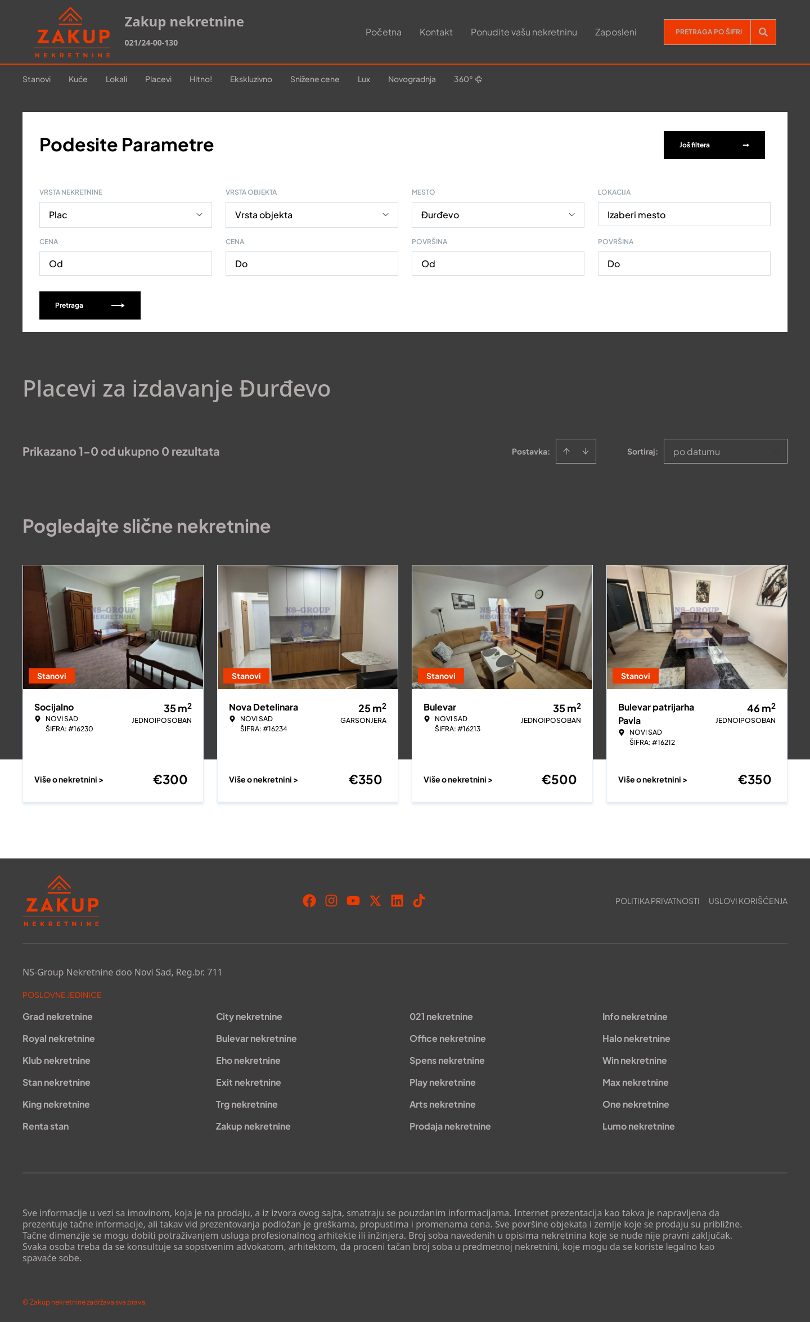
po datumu (696, 449)
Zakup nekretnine (253, 1124)
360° (468, 79)
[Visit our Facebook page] (309, 898)
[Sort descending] (585, 449)
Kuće (78, 79)
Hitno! (201, 79)
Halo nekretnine (636, 1036)
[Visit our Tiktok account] (419, 898)
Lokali (116, 79)
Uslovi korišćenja (748, 898)
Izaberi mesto (636, 212)
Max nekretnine (635, 1080)
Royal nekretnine (58, 1036)
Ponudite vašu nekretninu (524, 32)
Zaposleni (616, 32)
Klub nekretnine (56, 1058)
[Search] (763, 32)
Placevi (158, 79)
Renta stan (45, 1124)
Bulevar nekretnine (256, 1036)
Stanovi (36, 79)
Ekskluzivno (251, 79)
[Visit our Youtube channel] (353, 898)
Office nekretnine (448, 1036)
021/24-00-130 (151, 42)
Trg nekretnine (247, 1102)
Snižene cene (315, 79)
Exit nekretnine (248, 1080)
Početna (384, 32)
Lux (364, 79)
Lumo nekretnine (638, 1124)
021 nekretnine (441, 1014)
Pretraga (90, 303)
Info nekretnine (635, 1014)
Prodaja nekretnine (450, 1124)
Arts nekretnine (443, 1102)
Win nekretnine (634, 1058)
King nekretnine (56, 1102)
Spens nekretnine (447, 1058)
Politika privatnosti (657, 898)
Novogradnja (412, 79)
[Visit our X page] (375, 898)
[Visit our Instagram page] (331, 898)
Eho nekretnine (248, 1058)
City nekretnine (249, 1014)
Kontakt (436, 32)
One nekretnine (635, 1102)
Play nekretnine (443, 1080)
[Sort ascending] (566, 449)
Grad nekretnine (57, 1014)
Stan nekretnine (56, 1080)
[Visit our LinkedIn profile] (397, 898)
